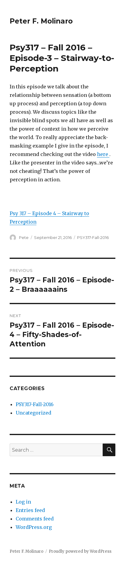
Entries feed (30, 510)
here (103, 154)
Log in (23, 502)
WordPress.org (34, 527)
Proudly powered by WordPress (80, 551)
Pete (24, 237)
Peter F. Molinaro (41, 21)
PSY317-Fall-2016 (93, 237)
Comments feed (35, 519)
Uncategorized (33, 413)
